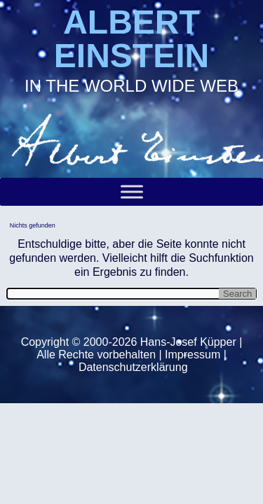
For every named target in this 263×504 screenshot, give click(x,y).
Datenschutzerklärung (133, 367)
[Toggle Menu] (132, 191)
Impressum (192, 354)
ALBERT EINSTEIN (131, 39)
